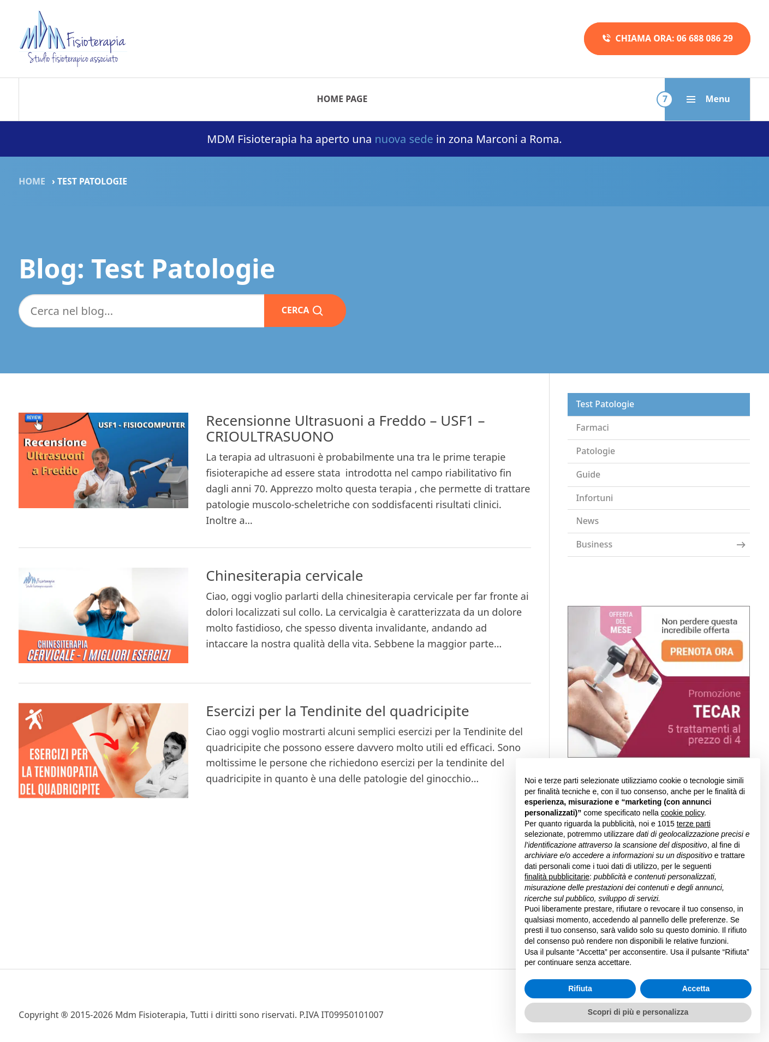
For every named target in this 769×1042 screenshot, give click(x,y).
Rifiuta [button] (580, 988)
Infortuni (594, 498)
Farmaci (592, 427)
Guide (588, 474)
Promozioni (449, 99)
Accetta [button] (696, 988)
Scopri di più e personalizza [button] (638, 1012)
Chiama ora (667, 38)
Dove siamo (636, 99)
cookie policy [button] (682, 812)
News (587, 521)
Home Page (65, 99)
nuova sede (403, 139)
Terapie (150, 99)
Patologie (233, 99)
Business (660, 544)
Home (32, 181)
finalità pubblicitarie (556, 876)
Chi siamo (543, 99)
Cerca (303, 310)
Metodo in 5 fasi (338, 99)
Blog (717, 99)
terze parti (694, 823)
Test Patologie (605, 404)
